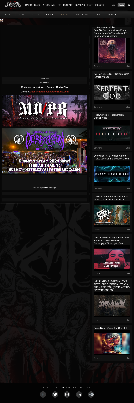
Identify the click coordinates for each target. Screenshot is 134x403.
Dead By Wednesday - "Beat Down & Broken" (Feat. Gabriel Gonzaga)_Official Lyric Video (111, 240)
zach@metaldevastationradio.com (49, 91)
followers (82, 15)
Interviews (39, 87)
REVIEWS (80, 5)
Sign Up (121, 5)
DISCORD (100, 5)
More (112, 15)
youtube (65, 15)
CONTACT (68, 5)
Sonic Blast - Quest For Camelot (110, 328)
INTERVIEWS (48, 5)
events (49, 15)
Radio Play (62, 87)
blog (21, 15)
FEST (90, 5)
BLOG (37, 5)
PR (59, 5)
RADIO (28, 5)
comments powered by (45, 187)
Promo (50, 87)
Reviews (26, 87)
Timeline (7, 15)
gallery (35, 15)
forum (98, 15)
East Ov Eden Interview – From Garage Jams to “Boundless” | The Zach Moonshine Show (111, 33)
